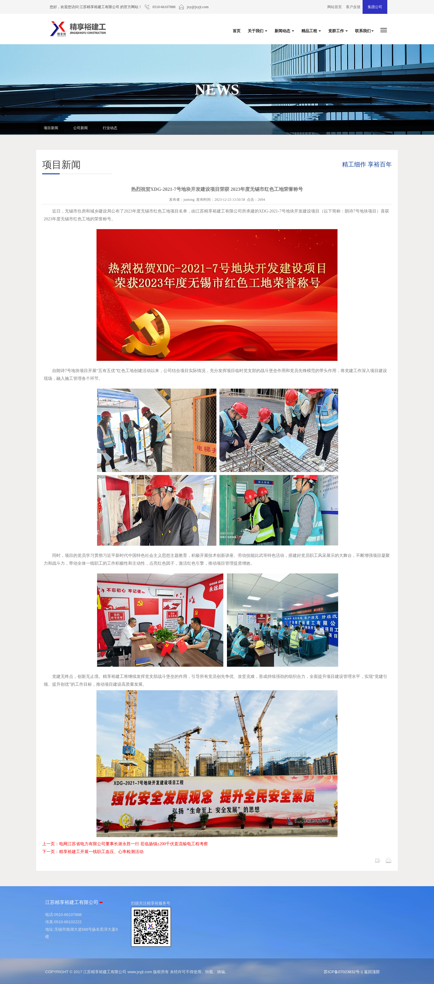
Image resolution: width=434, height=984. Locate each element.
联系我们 (364, 31)
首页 (237, 31)
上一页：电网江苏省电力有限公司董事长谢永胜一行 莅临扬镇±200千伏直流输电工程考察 (125, 844)
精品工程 (311, 31)
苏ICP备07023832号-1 (343, 972)
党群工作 (338, 31)
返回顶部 (372, 972)
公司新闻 (80, 128)
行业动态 (110, 128)
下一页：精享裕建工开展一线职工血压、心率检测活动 (92, 851)
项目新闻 (51, 128)
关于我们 (257, 31)
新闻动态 (284, 31)
